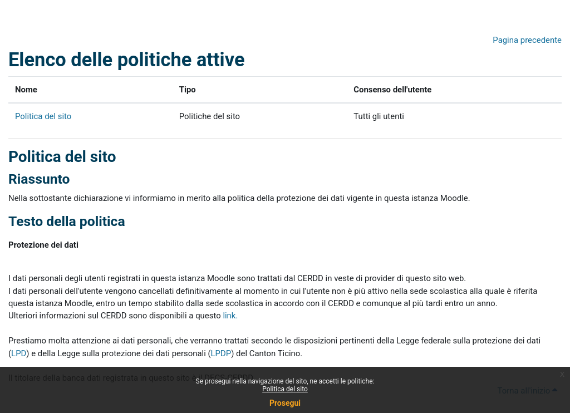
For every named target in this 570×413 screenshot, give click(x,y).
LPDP (221, 353)
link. (230, 316)
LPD (18, 353)
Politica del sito (285, 389)
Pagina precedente (527, 40)
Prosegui (285, 403)
